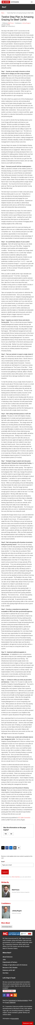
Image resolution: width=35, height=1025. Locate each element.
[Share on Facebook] (7, 847)
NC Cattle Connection (24, 817)
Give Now (5, 973)
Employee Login (27, 1023)
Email (3, 861)
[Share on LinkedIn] (11, 847)
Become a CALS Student (10, 967)
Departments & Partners (10, 962)
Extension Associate (16, 913)
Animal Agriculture (7, 926)
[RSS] (15, 995)
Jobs (4, 959)
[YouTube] (11, 995)
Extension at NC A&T (9, 970)
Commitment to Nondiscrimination (18, 1000)
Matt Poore (11, 23)
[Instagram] (8, 995)
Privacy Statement (10, 1002)
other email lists (16, 877)
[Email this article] (15, 847)
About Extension (7, 957)
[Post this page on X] (3, 847)
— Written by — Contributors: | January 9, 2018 (16, 23)
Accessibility (15, 1018)
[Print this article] (18, 847)
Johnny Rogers (26, 23)
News (2, 13)
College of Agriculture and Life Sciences (15, 965)
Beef (4, 7)
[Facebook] (4, 995)
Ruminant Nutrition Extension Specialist (20, 892)
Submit (5, 872)
